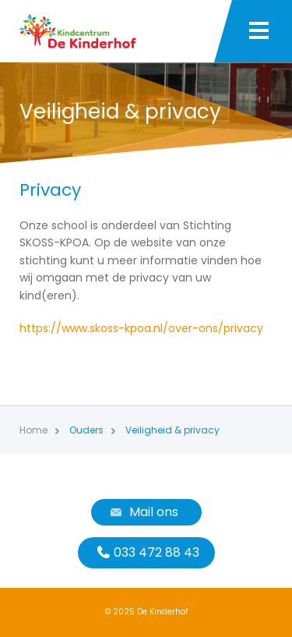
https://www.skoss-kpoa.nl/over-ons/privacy (141, 328)
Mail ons (142, 512)
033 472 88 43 (146, 552)
